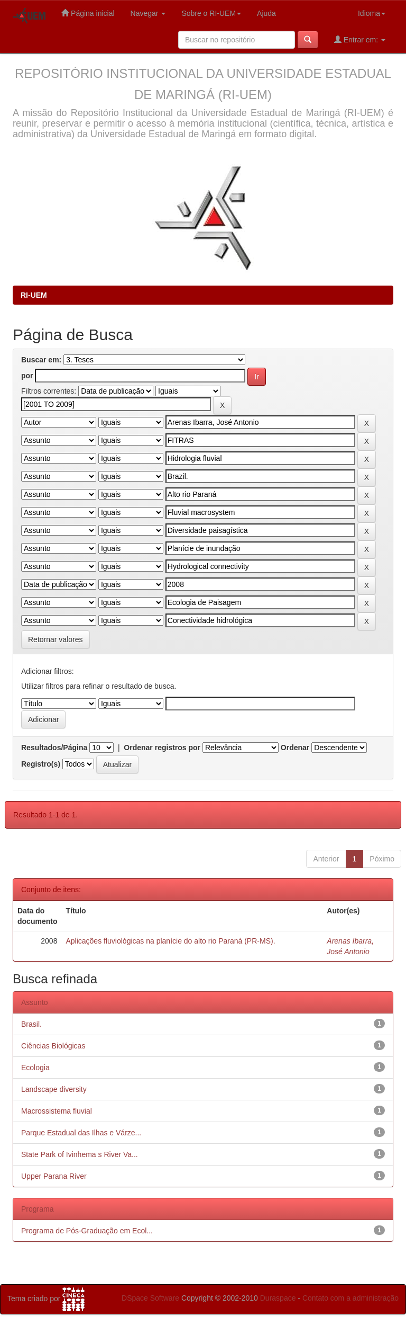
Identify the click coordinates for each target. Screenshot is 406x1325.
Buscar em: (41, 359)
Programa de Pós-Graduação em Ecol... (87, 1230)
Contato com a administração (350, 1298)
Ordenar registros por (162, 747)
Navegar (148, 13)
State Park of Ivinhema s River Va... (79, 1154)
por (27, 375)
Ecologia (35, 1067)
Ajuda (266, 13)
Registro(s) (40, 764)
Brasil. (31, 1024)
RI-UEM (34, 295)
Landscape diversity (54, 1089)
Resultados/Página (54, 747)
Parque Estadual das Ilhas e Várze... (81, 1132)
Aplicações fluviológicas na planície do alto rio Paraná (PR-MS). (170, 941)
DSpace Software (150, 1298)
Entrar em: (359, 39)
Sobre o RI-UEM (211, 13)
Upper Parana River (54, 1176)
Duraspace (278, 1298)
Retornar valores (55, 639)
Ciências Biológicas (53, 1046)
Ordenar (295, 747)
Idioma (371, 13)
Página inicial (87, 12)
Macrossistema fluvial (56, 1111)
